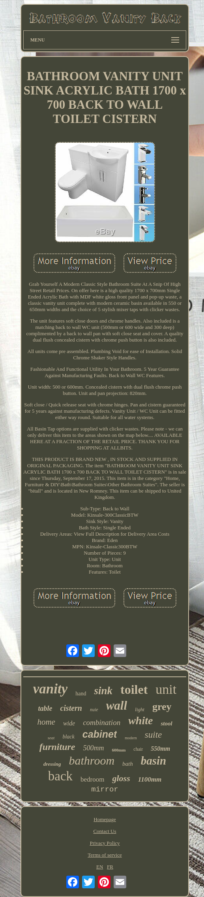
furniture (57, 747)
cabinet (99, 734)
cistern (71, 708)
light (139, 709)
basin (153, 760)
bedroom (92, 779)
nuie (94, 709)
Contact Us (104, 831)
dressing (52, 764)
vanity (50, 689)
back (60, 776)
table (45, 708)
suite (153, 735)
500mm (93, 748)
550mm (160, 748)
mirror (104, 789)
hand (80, 694)
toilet (134, 689)
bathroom (92, 760)
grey (162, 706)
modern (131, 738)
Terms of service (105, 855)
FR (110, 867)
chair (138, 749)
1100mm (150, 779)
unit (165, 689)
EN (99, 867)
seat (51, 737)
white (140, 720)
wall (116, 705)
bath (127, 764)
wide (69, 723)
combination (101, 722)
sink (103, 691)
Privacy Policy (105, 843)
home (46, 722)
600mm (119, 750)
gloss (121, 778)
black (68, 737)
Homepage (105, 819)
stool (166, 723)
